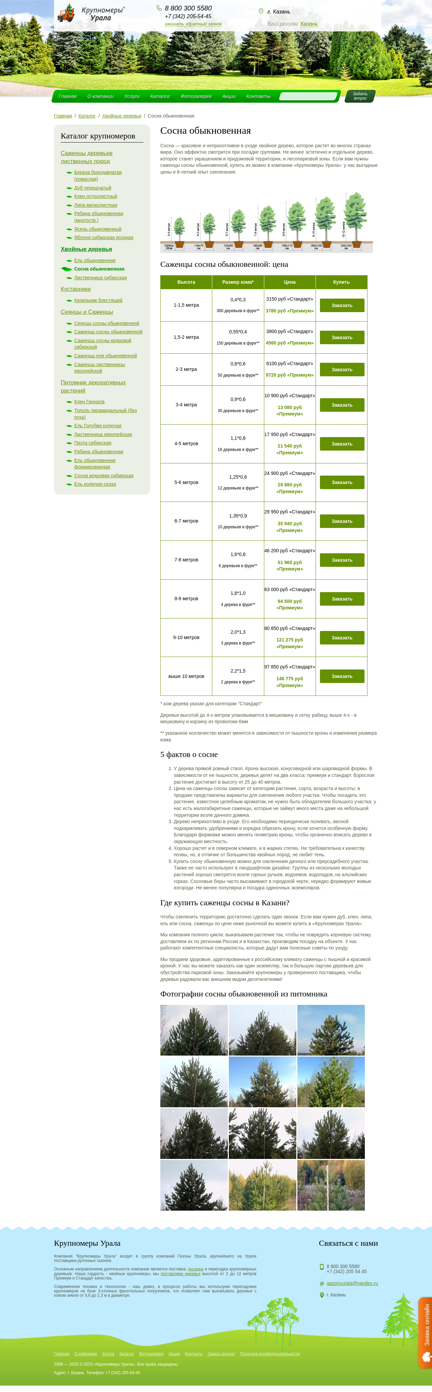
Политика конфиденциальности (270, 1353)
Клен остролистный (95, 196)
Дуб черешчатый (92, 188)
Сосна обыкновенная (99, 269)
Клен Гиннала (89, 401)
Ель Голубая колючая (98, 425)
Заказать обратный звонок (193, 23)
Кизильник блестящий (98, 300)
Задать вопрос (221, 1353)
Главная (68, 96)
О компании (100, 96)
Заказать (342, 305)
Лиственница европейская (103, 434)
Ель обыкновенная (94, 260)
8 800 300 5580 (188, 8)
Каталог (160, 96)
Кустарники (76, 289)
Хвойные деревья (86, 249)
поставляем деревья (180, 1273)
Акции (229, 96)
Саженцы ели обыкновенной (105, 355)
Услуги (132, 96)
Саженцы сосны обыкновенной (108, 331)
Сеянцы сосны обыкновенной (106, 323)
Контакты (258, 96)
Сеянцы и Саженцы (87, 312)
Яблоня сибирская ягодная (103, 237)
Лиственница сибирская (100, 277)
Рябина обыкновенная (98, 451)
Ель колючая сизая (95, 484)
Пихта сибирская (92, 443)
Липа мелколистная (95, 205)
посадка (195, 1269)
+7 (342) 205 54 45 (347, 1271)
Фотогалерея (196, 96)
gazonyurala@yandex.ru (352, 1283)
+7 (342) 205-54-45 (188, 16)
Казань (309, 24)
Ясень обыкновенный (98, 229)
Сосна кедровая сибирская (104, 475)
